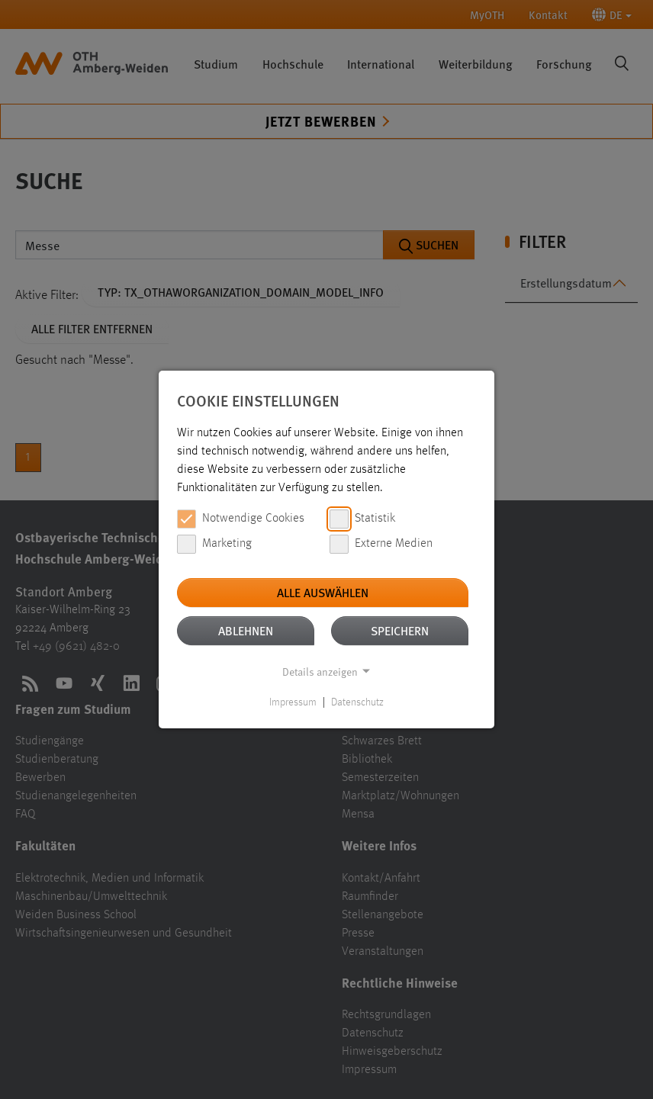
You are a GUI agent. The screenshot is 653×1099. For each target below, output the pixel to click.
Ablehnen (245, 630)
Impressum (293, 702)
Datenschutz (357, 702)
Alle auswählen (322, 592)
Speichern (400, 630)
